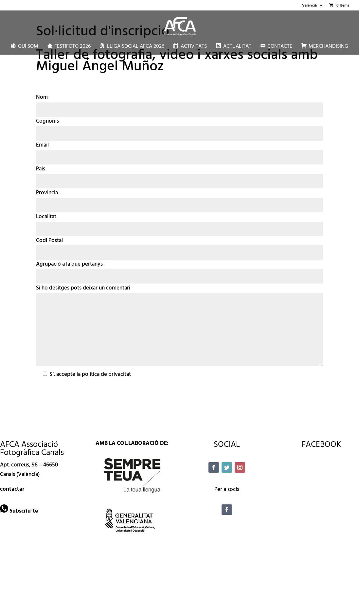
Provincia (47, 192)
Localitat (46, 216)
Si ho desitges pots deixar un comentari (83, 288)
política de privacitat (106, 374)
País (40, 169)
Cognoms (47, 121)
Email (42, 145)
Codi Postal (49, 240)
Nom (42, 97)
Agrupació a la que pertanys (69, 264)
